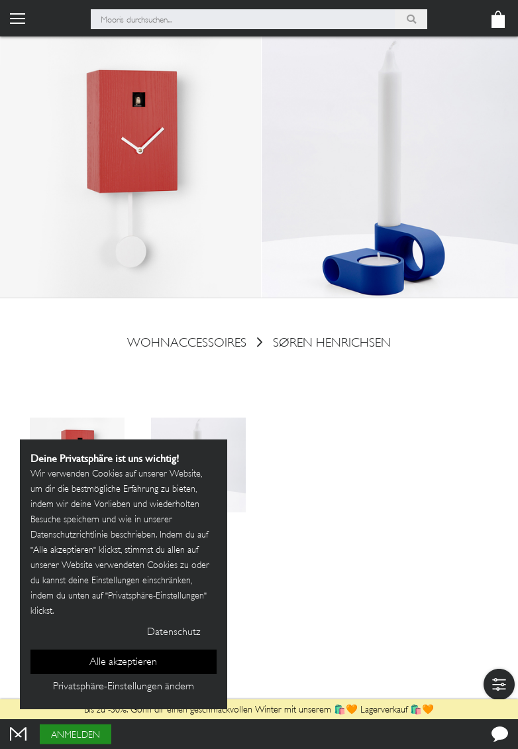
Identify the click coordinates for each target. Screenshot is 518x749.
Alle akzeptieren (123, 662)
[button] (499, 684)
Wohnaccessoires (186, 344)
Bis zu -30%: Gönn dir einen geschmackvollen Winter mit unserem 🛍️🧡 (222, 710)
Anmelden (75, 735)
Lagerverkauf (383, 710)
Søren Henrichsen (332, 344)
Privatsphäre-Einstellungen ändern (123, 687)
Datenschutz (173, 633)
